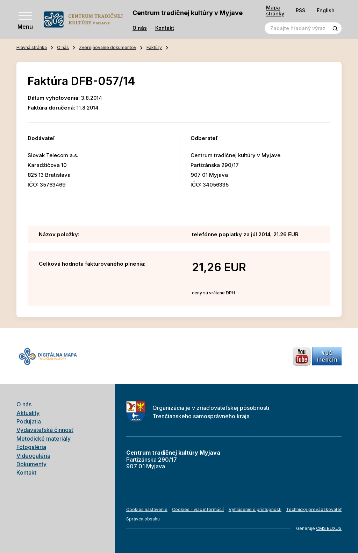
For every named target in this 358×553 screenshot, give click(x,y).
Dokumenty (31, 464)
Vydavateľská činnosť (44, 429)
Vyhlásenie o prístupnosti (255, 509)
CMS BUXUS (329, 528)
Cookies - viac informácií (198, 509)
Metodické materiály (43, 438)
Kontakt (164, 28)
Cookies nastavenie (146, 509)
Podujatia (28, 421)
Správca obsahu (143, 519)
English (326, 10)
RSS (300, 10)
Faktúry (154, 47)
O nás (140, 28)
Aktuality (28, 413)
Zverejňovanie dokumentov (107, 47)
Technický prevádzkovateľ (314, 509)
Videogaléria (33, 455)
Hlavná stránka (31, 47)
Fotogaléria (31, 446)
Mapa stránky (275, 10)
